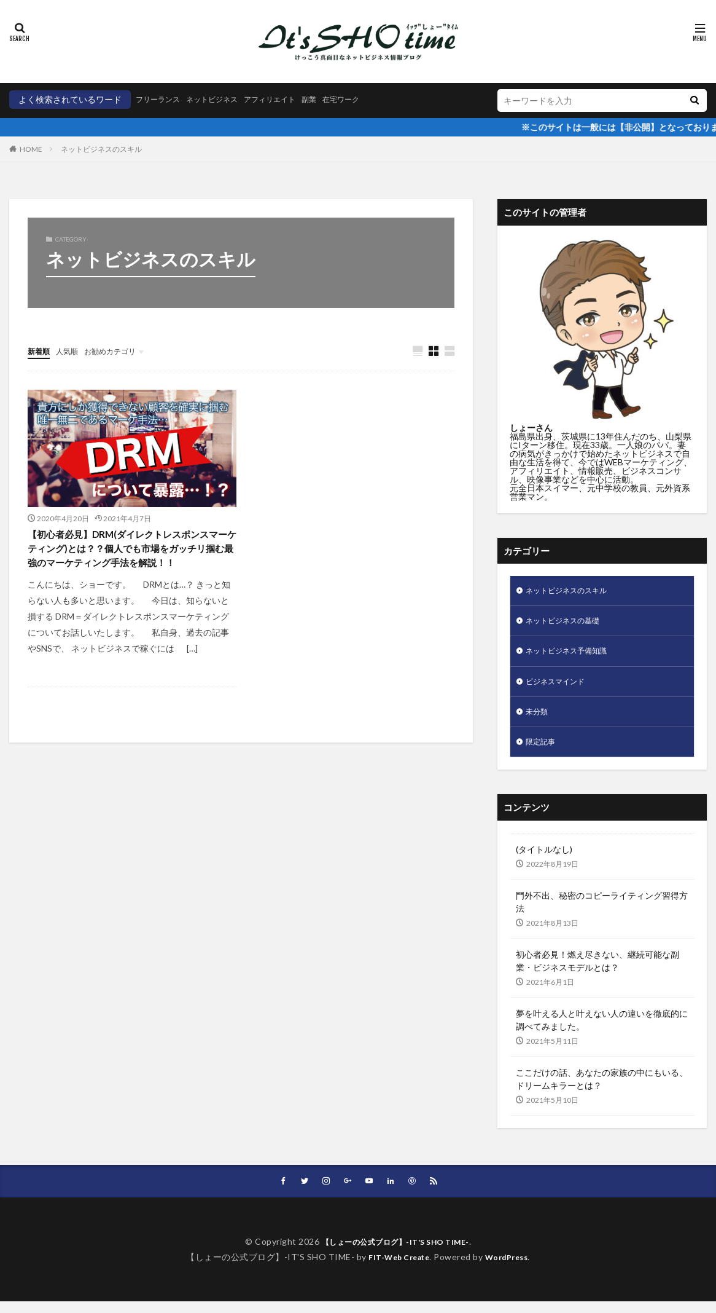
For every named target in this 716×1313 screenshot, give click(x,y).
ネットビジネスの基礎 (569, 623)
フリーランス (161, 99)
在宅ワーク (370, 99)
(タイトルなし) (544, 859)
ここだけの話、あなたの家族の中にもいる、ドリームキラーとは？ (602, 1089)
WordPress (511, 1268)
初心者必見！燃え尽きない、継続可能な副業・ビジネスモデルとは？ (597, 971)
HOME (31, 149)
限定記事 (543, 751)
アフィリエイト (290, 99)
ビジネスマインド (560, 687)
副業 (334, 99)
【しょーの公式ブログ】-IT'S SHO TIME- (395, 1253)
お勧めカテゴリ (121, 350)
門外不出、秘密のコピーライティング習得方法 (602, 912)
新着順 (40, 350)
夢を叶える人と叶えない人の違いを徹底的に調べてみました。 (602, 1030)
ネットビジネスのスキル (101, 149)
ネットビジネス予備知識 (573, 655)
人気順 (72, 350)
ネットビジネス (223, 99)
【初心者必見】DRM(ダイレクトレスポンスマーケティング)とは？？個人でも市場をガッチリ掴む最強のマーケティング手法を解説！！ (130, 561)
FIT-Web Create (395, 1268)
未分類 (538, 719)
